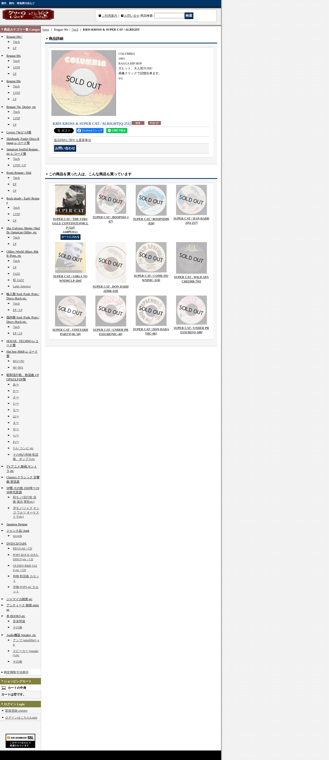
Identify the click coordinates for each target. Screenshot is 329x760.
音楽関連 (19, 621)
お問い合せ (132, 15)
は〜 (16, 416)
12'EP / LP (19, 165)
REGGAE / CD (22, 548)
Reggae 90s (13, 56)
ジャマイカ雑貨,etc (19, 599)
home (45, 29)
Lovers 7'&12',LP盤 (18, 132)
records (17, 536)
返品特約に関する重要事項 (72, 140)
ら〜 (16, 435)
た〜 (16, 403)
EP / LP (17, 310)
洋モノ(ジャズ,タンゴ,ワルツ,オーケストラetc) (26, 512)
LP (14, 48)
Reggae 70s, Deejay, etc (21, 107)
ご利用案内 (109, 15)
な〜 (16, 410)
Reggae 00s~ (14, 37)
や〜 (16, 429)
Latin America (22, 286)
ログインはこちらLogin (21, 717)
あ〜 (16, 384)
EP (14, 184)
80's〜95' (18, 361)
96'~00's (18, 367)
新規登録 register (16, 710)
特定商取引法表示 (16, 672)
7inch (16, 42)
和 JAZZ (18, 280)
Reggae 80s (13, 81)
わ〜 (16, 442)
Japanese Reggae (17, 524)
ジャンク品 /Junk (17, 531)
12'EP (16, 67)
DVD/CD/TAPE (16, 543)
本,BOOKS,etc (15, 616)
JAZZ (16, 274)
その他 (17, 627)
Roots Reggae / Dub (18, 173)
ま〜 (16, 423)
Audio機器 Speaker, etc (21, 635)
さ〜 (16, 397)
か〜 (16, 391)
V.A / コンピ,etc (23, 448)
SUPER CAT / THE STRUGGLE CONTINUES (70, 223)
